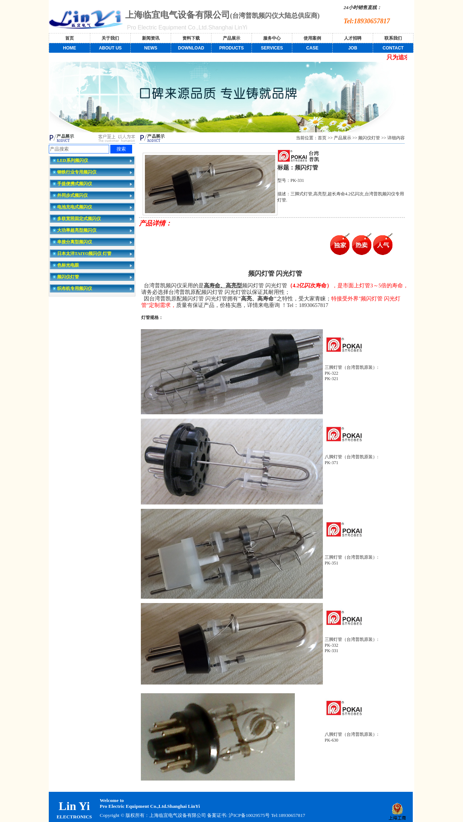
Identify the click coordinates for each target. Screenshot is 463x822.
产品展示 (231, 38)
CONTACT (393, 48)
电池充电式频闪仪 (74, 207)
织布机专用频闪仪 (74, 288)
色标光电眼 (68, 265)
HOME (69, 48)
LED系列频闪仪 (72, 160)
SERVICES (272, 48)
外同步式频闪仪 (72, 195)
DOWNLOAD (191, 48)
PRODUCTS (231, 48)
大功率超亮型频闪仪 (76, 230)
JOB (352, 48)
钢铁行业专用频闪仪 (76, 172)
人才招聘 (352, 38)
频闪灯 (258, 273)
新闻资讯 (150, 38)
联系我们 (393, 38)
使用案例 (312, 38)
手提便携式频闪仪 (74, 183)
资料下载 (191, 38)
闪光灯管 (289, 273)
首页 (69, 38)
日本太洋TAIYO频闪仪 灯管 (84, 253)
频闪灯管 (212, 292)
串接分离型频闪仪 (74, 241)
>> (355, 137)
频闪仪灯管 (68, 276)
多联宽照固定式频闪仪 (79, 218)
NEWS (150, 48)
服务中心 (272, 38)
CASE (312, 48)
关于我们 (110, 38)
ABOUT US (110, 48)
